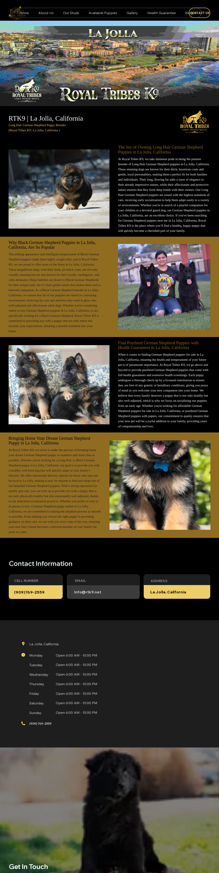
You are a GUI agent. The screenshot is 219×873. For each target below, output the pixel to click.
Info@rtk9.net (87, 592)
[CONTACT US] (199, 13)
